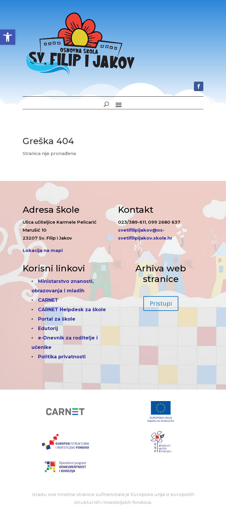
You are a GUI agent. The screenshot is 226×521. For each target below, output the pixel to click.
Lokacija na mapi (43, 250)
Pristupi (161, 303)
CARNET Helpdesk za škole (72, 309)
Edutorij (48, 328)
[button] (7, 37)
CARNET (48, 300)
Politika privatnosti (62, 357)
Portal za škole (56, 319)
